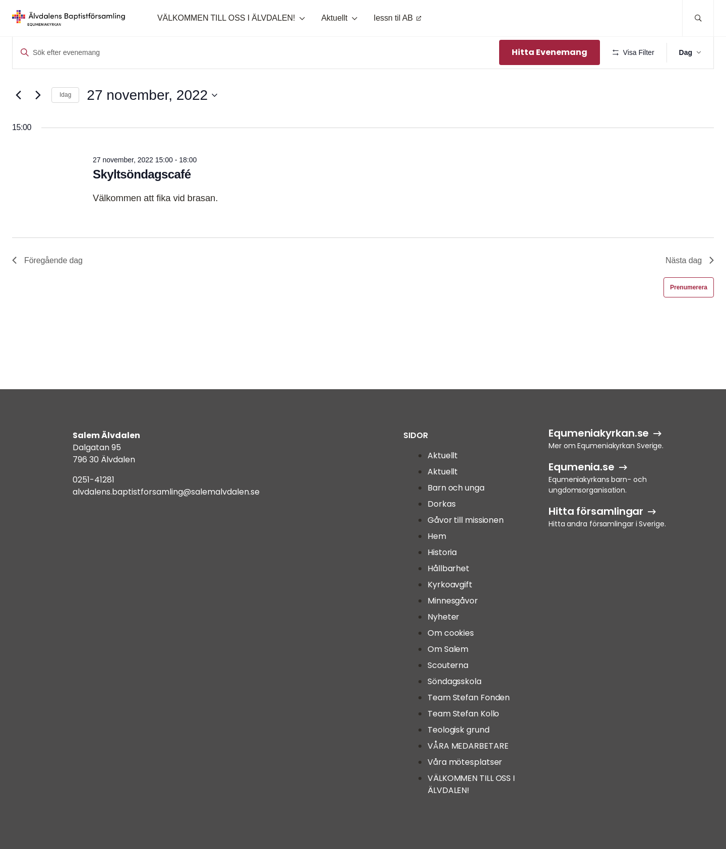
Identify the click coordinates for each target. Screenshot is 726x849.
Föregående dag (47, 289)
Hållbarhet (448, 568)
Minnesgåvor (453, 601)
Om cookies (451, 633)
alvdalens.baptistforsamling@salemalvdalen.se (166, 492)
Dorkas (441, 504)
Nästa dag (690, 289)
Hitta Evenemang (547, 52)
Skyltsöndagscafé (142, 204)
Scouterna (448, 665)
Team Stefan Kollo (463, 713)
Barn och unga (456, 488)
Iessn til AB (393, 18)
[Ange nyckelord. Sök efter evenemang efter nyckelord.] (255, 53)
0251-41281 (93, 480)
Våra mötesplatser (465, 762)
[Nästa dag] (38, 124)
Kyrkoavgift (450, 584)
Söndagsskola (454, 681)
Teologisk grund (459, 730)
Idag (65, 124)
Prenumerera (688, 316)
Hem (437, 536)
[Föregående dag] (18, 124)
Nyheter (443, 617)
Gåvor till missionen (466, 520)
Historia (442, 552)
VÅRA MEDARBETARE (468, 746)
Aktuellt (334, 18)
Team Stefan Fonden (469, 697)
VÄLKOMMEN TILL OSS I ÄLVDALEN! (226, 18)
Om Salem (448, 649)
